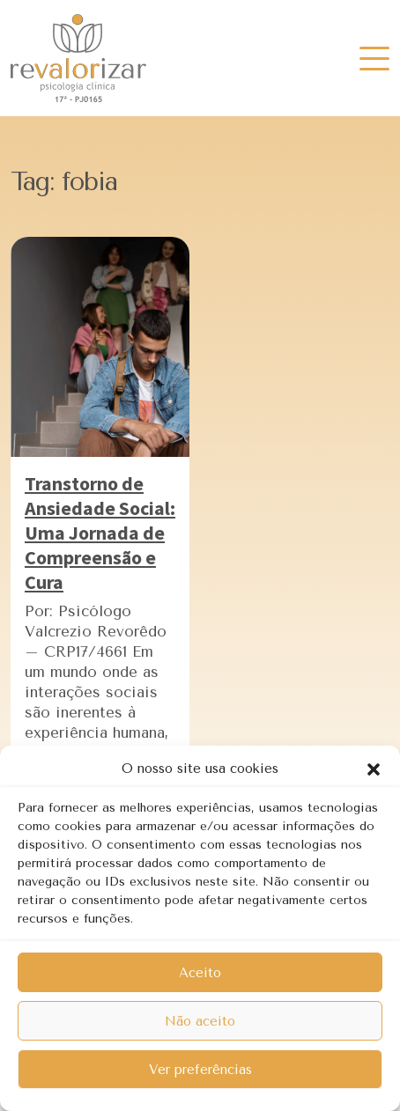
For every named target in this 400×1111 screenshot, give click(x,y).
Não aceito (200, 1021)
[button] (373, 768)
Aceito (200, 973)
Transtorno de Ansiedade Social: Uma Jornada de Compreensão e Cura (100, 532)
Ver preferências (200, 1070)
